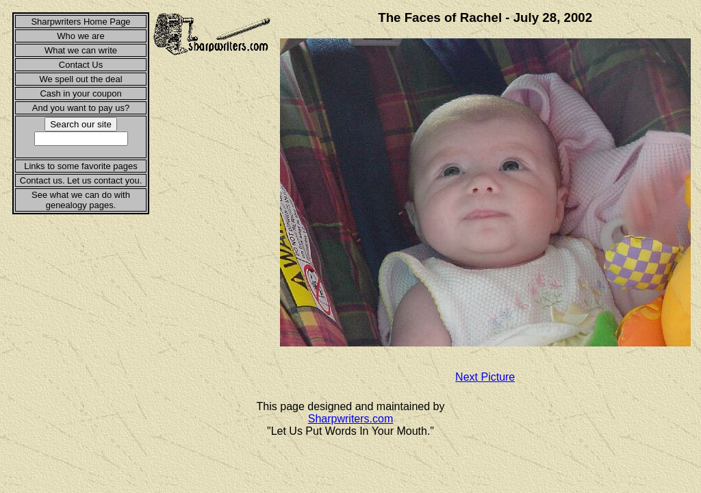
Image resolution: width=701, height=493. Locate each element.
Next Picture (485, 377)
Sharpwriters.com (350, 419)
